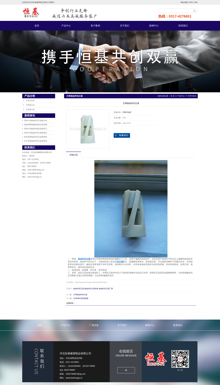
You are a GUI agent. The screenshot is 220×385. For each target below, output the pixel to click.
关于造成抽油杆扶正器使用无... (36, 141)
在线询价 (122, 135)
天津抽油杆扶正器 (80, 295)
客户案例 (95, 25)
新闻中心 (154, 25)
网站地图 (184, 2)
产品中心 (66, 25)
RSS (191, 2)
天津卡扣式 (30, 100)
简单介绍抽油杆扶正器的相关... (36, 133)
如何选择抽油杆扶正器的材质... (36, 137)
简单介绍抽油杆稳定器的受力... (36, 129)
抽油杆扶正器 (78, 289)
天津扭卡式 (30, 110)
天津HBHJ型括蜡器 (80, 298)
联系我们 (183, 25)
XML (196, 2)
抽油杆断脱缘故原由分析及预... (36, 125)
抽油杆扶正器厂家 (106, 289)
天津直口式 (30, 105)
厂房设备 (94, 325)
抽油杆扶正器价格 (91, 289)
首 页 (172, 96)
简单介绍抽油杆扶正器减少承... (36, 120)
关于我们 (124, 25)
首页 (37, 25)
